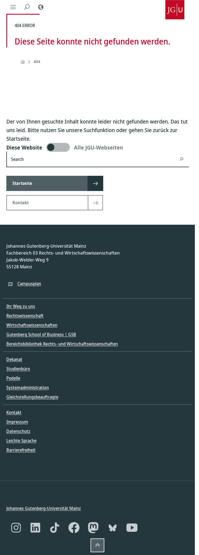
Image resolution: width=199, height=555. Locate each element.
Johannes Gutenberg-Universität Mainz (43, 508)
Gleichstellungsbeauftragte (32, 397)
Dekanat (14, 359)
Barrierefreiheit (21, 450)
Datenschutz (18, 431)
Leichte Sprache (21, 441)
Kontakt (14, 412)
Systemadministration (27, 387)
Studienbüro (18, 369)
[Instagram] (16, 527)
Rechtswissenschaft (25, 316)
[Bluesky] (112, 527)
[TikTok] (54, 527)
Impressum (17, 422)
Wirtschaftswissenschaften (31, 325)
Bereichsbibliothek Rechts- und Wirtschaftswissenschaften (62, 344)
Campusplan (29, 283)
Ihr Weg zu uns (20, 306)
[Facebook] (73, 527)
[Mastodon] (93, 527)
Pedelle (13, 378)
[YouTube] (131, 527)
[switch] (97, 147)
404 (37, 61)
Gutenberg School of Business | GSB (41, 334)
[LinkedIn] (35, 527)
